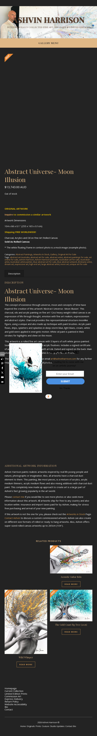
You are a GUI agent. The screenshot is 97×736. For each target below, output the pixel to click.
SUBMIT (65, 381)
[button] (63, 352)
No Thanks (64, 388)
